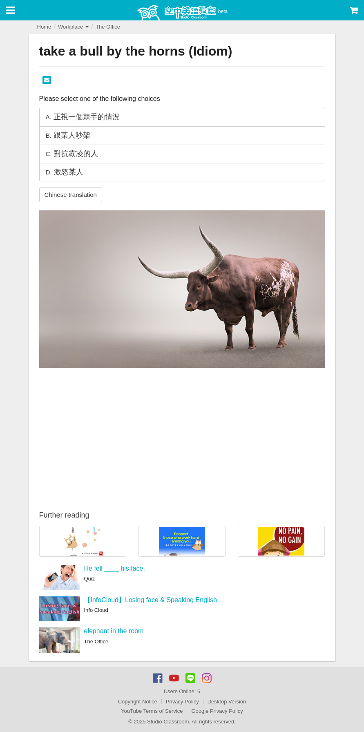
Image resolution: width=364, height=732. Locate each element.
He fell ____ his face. (114, 568)
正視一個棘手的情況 (83, 117)
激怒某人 (64, 172)
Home (44, 27)
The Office (108, 27)
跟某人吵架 (68, 135)
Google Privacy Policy (217, 711)
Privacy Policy (182, 701)
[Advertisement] (182, 431)
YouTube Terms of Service (152, 711)
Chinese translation (71, 194)
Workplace (73, 27)
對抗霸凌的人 (72, 154)
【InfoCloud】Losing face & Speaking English (150, 599)
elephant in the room (114, 630)
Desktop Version (227, 701)
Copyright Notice (137, 701)
